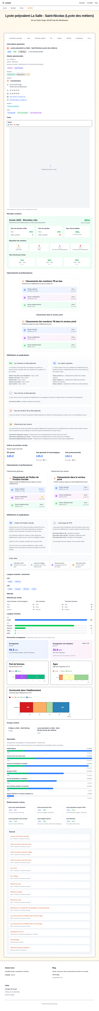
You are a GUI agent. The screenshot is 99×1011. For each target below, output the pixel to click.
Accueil (5, 8)
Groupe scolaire (92, 38)
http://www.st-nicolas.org (17, 97)
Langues (59, 38)
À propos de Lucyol (11, 989)
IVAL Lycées (13, 868)
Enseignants (79, 38)
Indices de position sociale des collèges (21, 852)
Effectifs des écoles (15, 900)
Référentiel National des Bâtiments (20, 948)
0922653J (32, 8)
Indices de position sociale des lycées (20, 844)
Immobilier (90, 3)
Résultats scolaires (40, 38)
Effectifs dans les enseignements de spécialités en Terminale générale (29, 908)
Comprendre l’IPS (57, 978)
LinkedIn (10, 975)
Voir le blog (55, 975)
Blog (96, 3)
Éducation (82, 3)
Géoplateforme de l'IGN (16, 932)
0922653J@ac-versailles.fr (18, 100)
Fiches (23, 8)
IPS (51, 38)
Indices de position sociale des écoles (20, 860)
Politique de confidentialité (12, 992)
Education (14, 8)
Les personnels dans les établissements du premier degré (26, 916)
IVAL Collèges (14, 876)
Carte (28, 38)
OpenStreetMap (14, 940)
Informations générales (15, 38)
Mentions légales (9, 995)
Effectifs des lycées (15, 884)
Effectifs (69, 38)
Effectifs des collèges (16, 892)
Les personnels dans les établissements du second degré (26, 924)
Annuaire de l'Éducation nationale (19, 836)
